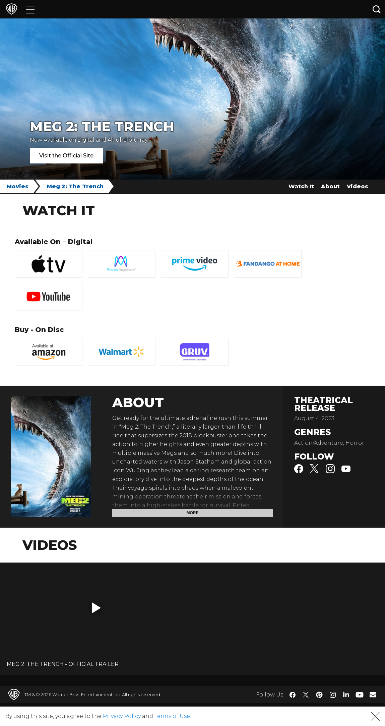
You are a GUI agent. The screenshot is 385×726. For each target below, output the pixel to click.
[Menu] (30, 9)
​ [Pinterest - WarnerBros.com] (319, 694)
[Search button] (376, 9)
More (193, 513)
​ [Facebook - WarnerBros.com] (292, 695)
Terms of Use (172, 716)
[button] (96, 607)
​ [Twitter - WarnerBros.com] (306, 695)
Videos (357, 186)
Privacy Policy (122, 716)
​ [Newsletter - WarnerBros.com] (373, 694)
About (330, 186)
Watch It (301, 186)
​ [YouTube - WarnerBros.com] (360, 694)
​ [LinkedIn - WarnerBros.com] (346, 694)
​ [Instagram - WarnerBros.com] (333, 695)
